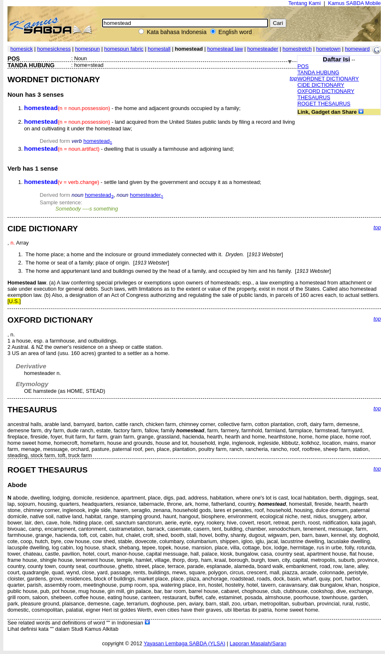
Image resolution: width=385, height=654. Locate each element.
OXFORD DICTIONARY (325, 91)
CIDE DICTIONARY (320, 85)
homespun (87, 49)
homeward (357, 49)
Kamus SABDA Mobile (354, 3)
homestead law (225, 49)
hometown (328, 49)
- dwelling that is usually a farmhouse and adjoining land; (129, 149)
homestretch (297, 49)
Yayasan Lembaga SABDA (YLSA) (184, 643)
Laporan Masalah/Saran (257, 643)
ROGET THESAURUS (324, 103)
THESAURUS (313, 97)
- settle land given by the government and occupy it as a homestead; (142, 182)
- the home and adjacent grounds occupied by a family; (132, 108)
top (293, 78)
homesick (21, 49)
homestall (159, 49)
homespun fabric (124, 49)
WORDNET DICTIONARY (328, 79)
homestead (97, 141)
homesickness (54, 49)
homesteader (262, 49)
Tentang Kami (304, 3)
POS (303, 66)
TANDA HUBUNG (318, 72)
